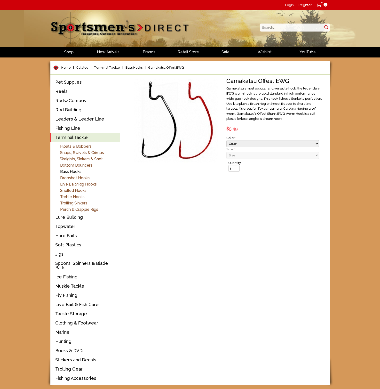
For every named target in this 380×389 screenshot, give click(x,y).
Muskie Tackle (69, 286)
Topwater (65, 226)
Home (66, 67)
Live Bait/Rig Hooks (78, 184)
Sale (226, 52)
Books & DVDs (70, 350)
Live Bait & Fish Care (77, 304)
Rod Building (68, 109)
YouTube (308, 52)
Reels (61, 91)
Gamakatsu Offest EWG (166, 67)
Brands (149, 52)
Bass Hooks (134, 67)
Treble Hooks (72, 196)
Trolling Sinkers (73, 203)
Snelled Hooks (73, 190)
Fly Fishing (66, 295)
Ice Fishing (66, 276)
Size (230, 149)
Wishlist (265, 52)
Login (289, 5)
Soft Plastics (68, 244)
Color (231, 138)
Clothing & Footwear (76, 322)
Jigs (59, 254)
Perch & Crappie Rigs (79, 209)
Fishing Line (67, 128)
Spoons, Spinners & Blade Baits (81, 265)
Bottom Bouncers (76, 165)
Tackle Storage (71, 313)
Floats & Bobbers (76, 146)
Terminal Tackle (107, 67)
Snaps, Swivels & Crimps (82, 152)
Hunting (63, 341)
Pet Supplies (68, 82)
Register (305, 5)
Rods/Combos (70, 100)
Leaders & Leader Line (79, 119)
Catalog (82, 67)
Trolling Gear (69, 369)
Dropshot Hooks (75, 178)
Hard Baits (66, 235)
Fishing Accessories (75, 378)
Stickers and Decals (75, 359)
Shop (69, 52)
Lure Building (69, 217)
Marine (62, 332)
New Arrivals (108, 52)
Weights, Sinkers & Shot (81, 159)
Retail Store (188, 52)
